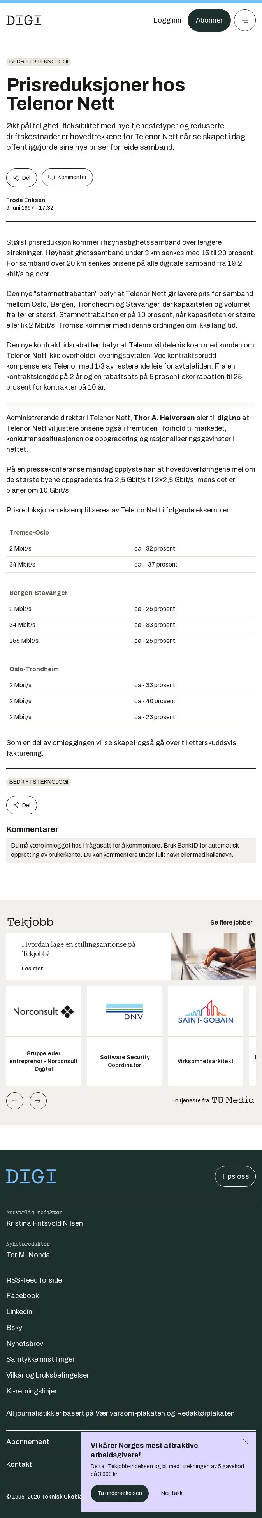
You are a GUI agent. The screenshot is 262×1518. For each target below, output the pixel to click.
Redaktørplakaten (206, 1413)
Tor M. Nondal (29, 1255)
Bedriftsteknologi (38, 62)
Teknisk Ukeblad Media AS (77, 1497)
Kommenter (67, 177)
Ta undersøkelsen (119, 1493)
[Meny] (245, 20)
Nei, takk (172, 1493)
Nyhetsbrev (24, 1344)
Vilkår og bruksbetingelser (47, 1375)
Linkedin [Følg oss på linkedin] (19, 1312)
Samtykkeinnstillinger (40, 1359)
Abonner (209, 20)
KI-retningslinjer (31, 1391)
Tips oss (235, 1176)
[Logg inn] (167, 20)
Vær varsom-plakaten (130, 1413)
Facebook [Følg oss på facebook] (22, 1296)
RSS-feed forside (34, 1280)
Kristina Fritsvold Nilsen (44, 1223)
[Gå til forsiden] (23, 20)
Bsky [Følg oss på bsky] (14, 1328)
